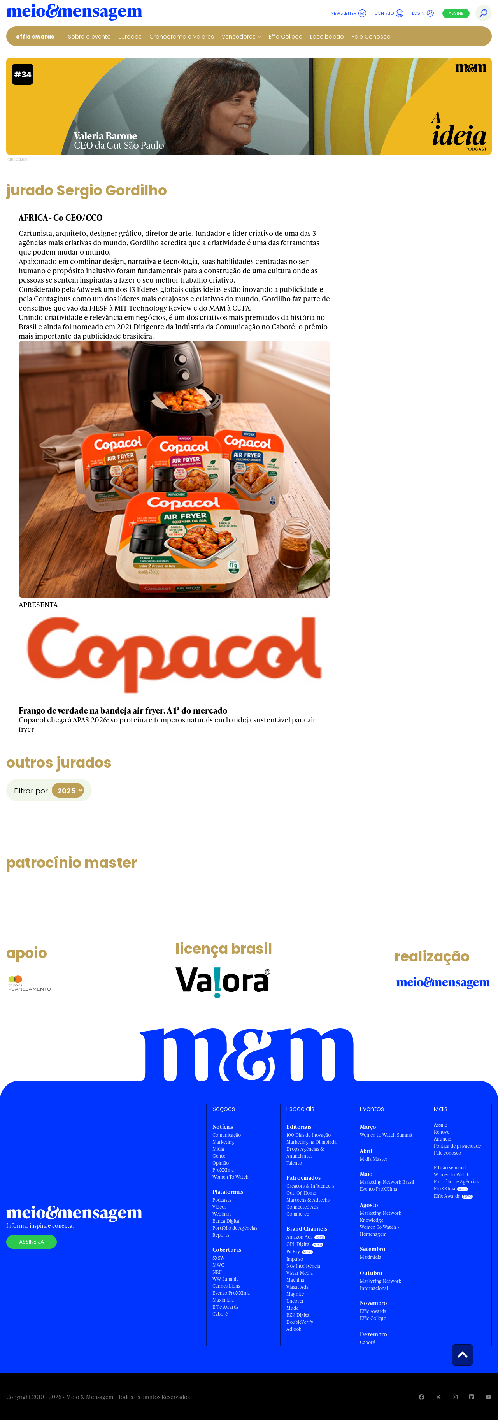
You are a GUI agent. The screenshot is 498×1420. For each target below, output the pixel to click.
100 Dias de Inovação (308, 1135)
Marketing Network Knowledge (380, 1216)
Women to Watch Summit (386, 1135)
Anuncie (442, 1138)
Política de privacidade (457, 1145)
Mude (292, 1308)
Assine (456, 13)
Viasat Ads (297, 1287)
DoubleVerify (299, 1322)
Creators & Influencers (310, 1186)
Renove (441, 1131)
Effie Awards (35, 36)
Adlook (293, 1329)
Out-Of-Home (301, 1193)
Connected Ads (302, 1207)
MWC (218, 1265)
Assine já (31, 1242)
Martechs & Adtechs (308, 1200)
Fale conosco (447, 1152)
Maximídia (223, 1300)
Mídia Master (374, 1159)
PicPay (293, 1251)
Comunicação (226, 1135)
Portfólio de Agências (234, 1228)
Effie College (285, 36)
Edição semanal (450, 1167)
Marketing (223, 1142)
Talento (294, 1163)
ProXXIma (223, 1170)
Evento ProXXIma (231, 1293)
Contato (389, 13)
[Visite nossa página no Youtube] (489, 1397)
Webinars (221, 1214)
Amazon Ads (299, 1237)
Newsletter (348, 13)
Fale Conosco (371, 36)
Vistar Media (299, 1273)
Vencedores (239, 36)
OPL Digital (298, 1244)
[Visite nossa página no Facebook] (421, 1397)
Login (423, 13)
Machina (295, 1280)
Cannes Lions (226, 1286)
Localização (327, 36)
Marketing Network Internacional (380, 1285)
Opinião (220, 1163)
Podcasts (221, 1200)
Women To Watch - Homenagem (379, 1230)
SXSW (218, 1258)
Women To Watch (230, 1177)
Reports (220, 1235)
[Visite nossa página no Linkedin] (471, 1397)
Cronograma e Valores (181, 36)
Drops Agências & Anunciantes (305, 1152)
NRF (217, 1272)
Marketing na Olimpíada (311, 1142)
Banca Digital (226, 1221)
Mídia (218, 1149)
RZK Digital (298, 1315)
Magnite (295, 1294)
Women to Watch (452, 1174)
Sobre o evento (89, 36)
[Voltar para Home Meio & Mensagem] (74, 13)
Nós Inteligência (303, 1266)
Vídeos (219, 1207)
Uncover (295, 1301)
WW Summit (225, 1279)
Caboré (220, 1314)
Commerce (297, 1214)
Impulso (294, 1259)
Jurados (130, 36)
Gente (218, 1156)
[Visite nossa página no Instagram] (455, 1397)
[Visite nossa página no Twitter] (438, 1397)
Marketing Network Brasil (387, 1182)
